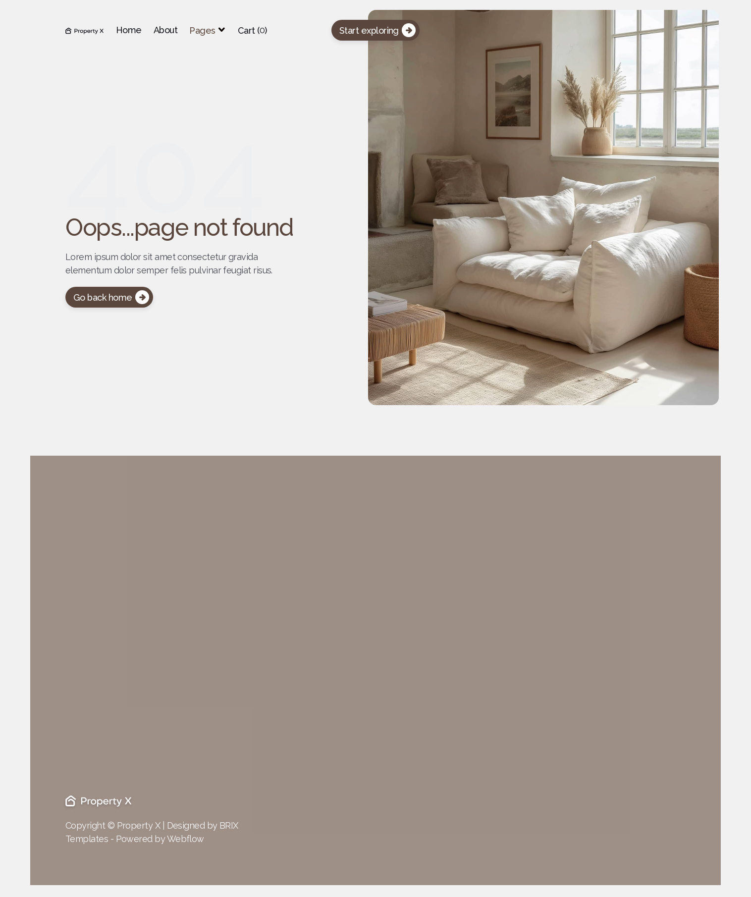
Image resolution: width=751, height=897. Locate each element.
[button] (207, 30)
